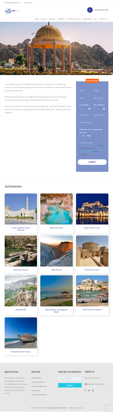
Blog (95, 19)
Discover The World (74, 19)
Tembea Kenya (87, 19)
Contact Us (103, 19)
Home (37, 19)
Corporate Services (38, 388)
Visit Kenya (35, 392)
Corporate (61, 19)
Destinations (36, 379)
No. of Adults (84, 105)
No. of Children (99, 105)
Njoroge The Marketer (58, 409)
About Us (44, 19)
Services (52, 19)
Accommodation (38, 383)
